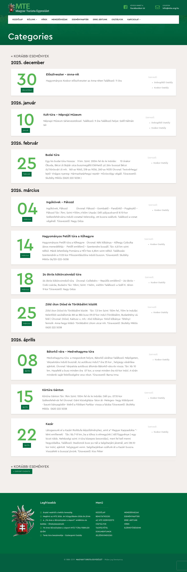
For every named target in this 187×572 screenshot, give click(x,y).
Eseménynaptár (80, 20)
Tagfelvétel (102, 528)
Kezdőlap (17, 20)
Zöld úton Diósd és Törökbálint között (71, 304)
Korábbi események (30, 56)
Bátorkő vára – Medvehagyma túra (70, 351)
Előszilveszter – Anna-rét (62, 74)
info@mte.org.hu (171, 8)
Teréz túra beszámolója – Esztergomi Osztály (62, 535)
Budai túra (52, 155)
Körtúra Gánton (53, 390)
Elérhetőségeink (132, 528)
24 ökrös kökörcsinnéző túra (62, 274)
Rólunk (32, 20)
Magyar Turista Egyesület (89, 559)
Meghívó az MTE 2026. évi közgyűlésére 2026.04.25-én (66, 516)
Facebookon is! (137, 8)
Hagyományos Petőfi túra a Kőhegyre (68, 236)
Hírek (44, 20)
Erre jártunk (100, 20)
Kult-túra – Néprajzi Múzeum (62, 114)
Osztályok (117, 20)
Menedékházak (59, 20)
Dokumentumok (103, 531)
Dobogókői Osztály (163, 83)
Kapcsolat (133, 20)
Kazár (49, 424)
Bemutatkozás (103, 516)
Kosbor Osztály (161, 88)
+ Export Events (21, 471)
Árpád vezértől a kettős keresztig (57, 512)
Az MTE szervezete (105, 520)
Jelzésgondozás (104, 535)
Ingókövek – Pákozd (60, 202)
